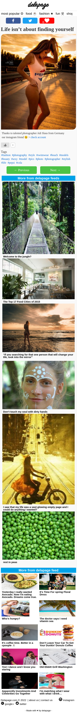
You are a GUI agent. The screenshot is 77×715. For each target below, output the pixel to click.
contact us (46, 700)
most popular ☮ (12, 13)
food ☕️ (31, 13)
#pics (31, 159)
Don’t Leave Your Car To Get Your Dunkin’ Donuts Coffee (57, 644)
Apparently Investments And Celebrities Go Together (19, 692)
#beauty (5, 159)
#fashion (6, 155)
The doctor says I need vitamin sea (53, 620)
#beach (54, 155)
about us (34, 700)
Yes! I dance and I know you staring (18, 668)
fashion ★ (46, 13)
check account (38, 137)
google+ (9, 704)
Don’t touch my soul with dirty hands (25, 411)
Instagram (68, 700)
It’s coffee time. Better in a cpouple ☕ (17, 644)
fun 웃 (60, 13)
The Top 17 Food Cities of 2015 (21, 301)
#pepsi (11, 162)
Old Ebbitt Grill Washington (56, 666)
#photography (19, 155)
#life (3, 162)
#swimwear (42, 155)
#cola (19, 162)
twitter (23, 704)
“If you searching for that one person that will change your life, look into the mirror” (38, 356)
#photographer (52, 159)
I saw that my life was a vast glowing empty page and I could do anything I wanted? (35, 508)
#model (23, 159)
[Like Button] (5, 145)
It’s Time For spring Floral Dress (55, 593)
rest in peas (10, 562)
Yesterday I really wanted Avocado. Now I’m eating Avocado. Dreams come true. (19, 594)
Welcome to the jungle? (17, 256)
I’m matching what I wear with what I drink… (55, 692)
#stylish (66, 159)
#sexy (14, 159)
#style (31, 155)
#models (63, 155)
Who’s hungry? (11, 618)
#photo (39, 159)
